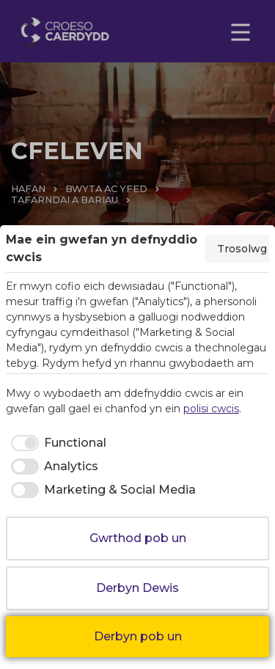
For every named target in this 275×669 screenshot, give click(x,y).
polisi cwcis (211, 408)
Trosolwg (242, 248)
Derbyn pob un (138, 636)
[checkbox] (56, 443)
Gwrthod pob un (137, 538)
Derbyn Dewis (137, 588)
